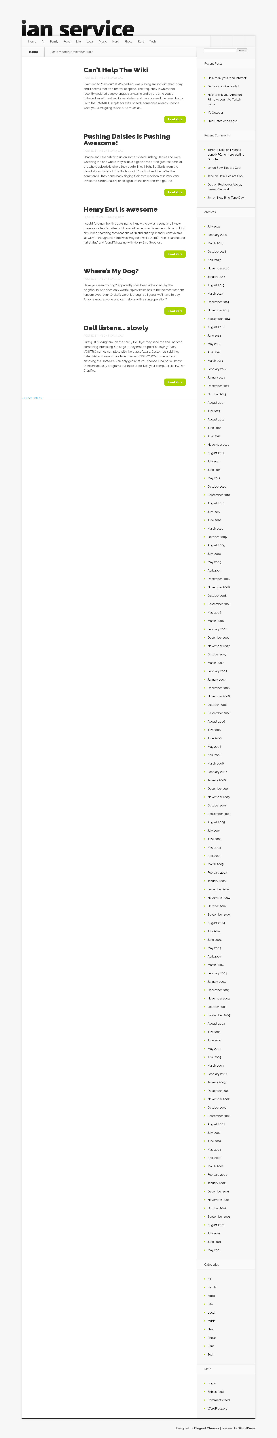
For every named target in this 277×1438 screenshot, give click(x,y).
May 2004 (214, 948)
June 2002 (214, 1141)
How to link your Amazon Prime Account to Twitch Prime (225, 99)
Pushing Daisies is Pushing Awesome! (127, 139)
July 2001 (214, 1233)
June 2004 (215, 939)
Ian (101, 77)
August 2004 (216, 923)
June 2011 (214, 470)
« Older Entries (32, 398)
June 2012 (214, 428)
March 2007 (216, 663)
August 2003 (216, 1023)
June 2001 (214, 1242)
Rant (141, 41)
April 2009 (214, 570)
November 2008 (219, 587)
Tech (152, 41)
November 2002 (219, 1099)
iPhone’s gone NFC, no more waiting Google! (226, 154)
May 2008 (214, 612)
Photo (128, 41)
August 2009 (216, 545)
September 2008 (219, 604)
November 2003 (219, 998)
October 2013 (217, 394)
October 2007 (217, 654)
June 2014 (214, 335)
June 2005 (214, 839)
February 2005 (217, 872)
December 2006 (219, 688)
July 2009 (214, 553)
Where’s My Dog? (111, 271)
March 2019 (215, 243)
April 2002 (214, 1158)
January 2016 (216, 277)
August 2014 (216, 327)
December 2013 (218, 386)
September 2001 (219, 1216)
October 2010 (217, 486)
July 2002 (214, 1132)
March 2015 (215, 293)
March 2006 (216, 763)
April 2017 (214, 260)
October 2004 (217, 906)
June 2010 (214, 520)
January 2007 (217, 679)
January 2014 (216, 377)
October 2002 (217, 1107)
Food (67, 41)
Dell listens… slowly (116, 328)
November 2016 (218, 268)
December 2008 (219, 579)
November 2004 (219, 898)
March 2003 (216, 1065)
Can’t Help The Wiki (116, 70)
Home (32, 41)
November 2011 (218, 444)
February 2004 (217, 973)
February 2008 (217, 629)
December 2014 (218, 302)
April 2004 (214, 956)
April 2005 (214, 856)
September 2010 (219, 495)
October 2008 (217, 595)
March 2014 (215, 360)
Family (54, 41)
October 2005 (217, 805)
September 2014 (219, 319)
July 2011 (214, 461)
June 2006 (215, 738)
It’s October (215, 112)
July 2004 (214, 931)
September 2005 (219, 814)
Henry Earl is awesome (121, 209)
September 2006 (219, 713)
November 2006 (219, 696)
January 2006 (217, 780)
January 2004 (217, 981)
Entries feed (216, 1391)
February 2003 (217, 1074)
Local (89, 41)
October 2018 (217, 251)
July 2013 (214, 411)
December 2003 (218, 990)
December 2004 (219, 889)
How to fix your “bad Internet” (227, 78)
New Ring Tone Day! (230, 197)
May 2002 (214, 1149)
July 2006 (214, 730)
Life (78, 41)
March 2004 (216, 965)
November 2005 (219, 797)
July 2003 (214, 1032)
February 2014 (217, 369)
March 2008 (216, 621)
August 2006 (216, 721)
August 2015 (216, 285)
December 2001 (218, 1191)
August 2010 (216, 503)
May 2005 (214, 847)
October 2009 (217, 537)
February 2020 (217, 235)
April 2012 (214, 436)
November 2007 (219, 646)
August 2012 (216, 419)
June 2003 (214, 1040)
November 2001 (218, 1200)
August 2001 (216, 1225)
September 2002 (219, 1116)
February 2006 (217, 772)
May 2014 (214, 344)
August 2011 (216, 453)
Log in (212, 1383)
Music (103, 41)
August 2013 (216, 402)
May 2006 (214, 746)
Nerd (115, 41)
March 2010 (215, 528)
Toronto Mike (216, 150)
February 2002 (217, 1174)
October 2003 (217, 1007)
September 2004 (219, 914)
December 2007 (218, 637)
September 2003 (219, 1015)
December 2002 (218, 1091)
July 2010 (214, 512)
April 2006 (214, 755)
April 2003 (214, 1057)
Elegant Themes (206, 1428)
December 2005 (218, 788)
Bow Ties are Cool (229, 167)
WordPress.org (217, 1408)
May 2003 (214, 1049)
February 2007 (217, 671)
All (43, 41)
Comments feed (219, 1400)
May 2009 (214, 562)
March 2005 (216, 864)
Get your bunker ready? (223, 86)
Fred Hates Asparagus (223, 121)
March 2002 (216, 1166)
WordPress (246, 1428)
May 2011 (214, 478)
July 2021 (214, 226)
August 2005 (216, 822)
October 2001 (217, 1208)
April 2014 (214, 352)
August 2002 (216, 1124)
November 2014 (218, 310)
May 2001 (214, 1250)
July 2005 (214, 830)
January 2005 (217, 881)
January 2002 (217, 1183)
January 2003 (217, 1082)
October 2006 (217, 705)
